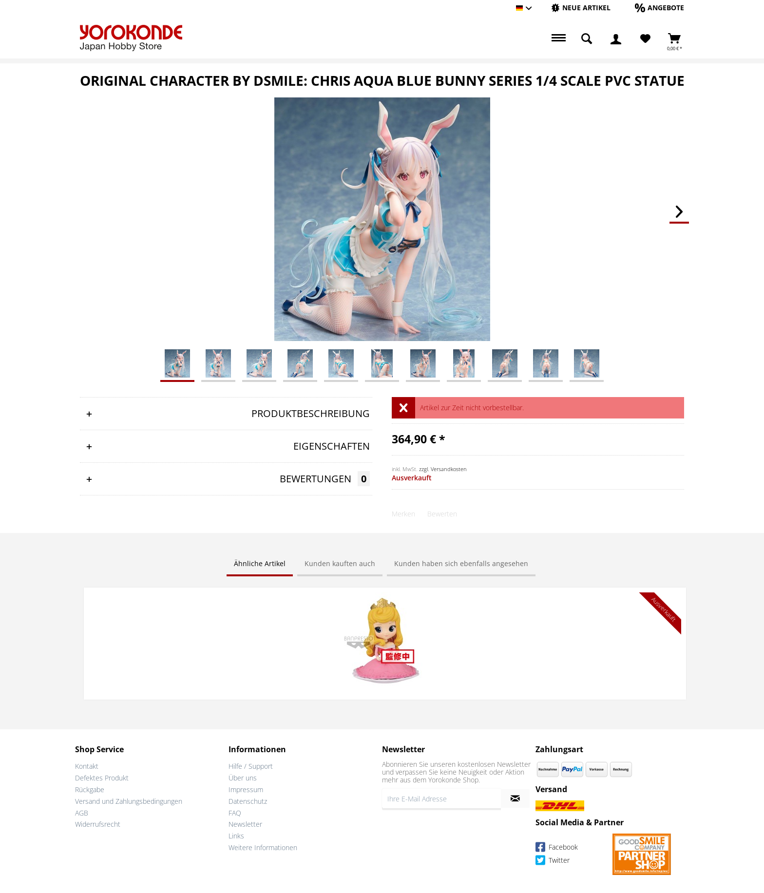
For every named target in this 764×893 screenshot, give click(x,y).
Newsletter (245, 823)
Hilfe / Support (251, 765)
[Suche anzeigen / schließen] (586, 39)
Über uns (243, 776)
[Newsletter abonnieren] (515, 797)
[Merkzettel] (645, 39)
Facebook (556, 847)
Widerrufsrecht (97, 823)
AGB (81, 811)
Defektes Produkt (102, 776)
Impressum (246, 788)
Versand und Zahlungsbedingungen (128, 799)
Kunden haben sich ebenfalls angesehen (461, 563)
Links (236, 834)
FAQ (235, 811)
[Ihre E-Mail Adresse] (441, 797)
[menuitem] (581, 8)
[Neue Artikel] (580, 7)
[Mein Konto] (616, 39)
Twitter (552, 860)
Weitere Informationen (263, 846)
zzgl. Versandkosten (443, 469)
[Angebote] (659, 7)
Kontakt (86, 765)
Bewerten (442, 513)
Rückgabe (89, 788)
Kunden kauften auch (340, 563)
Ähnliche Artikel (260, 563)
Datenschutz (248, 799)
